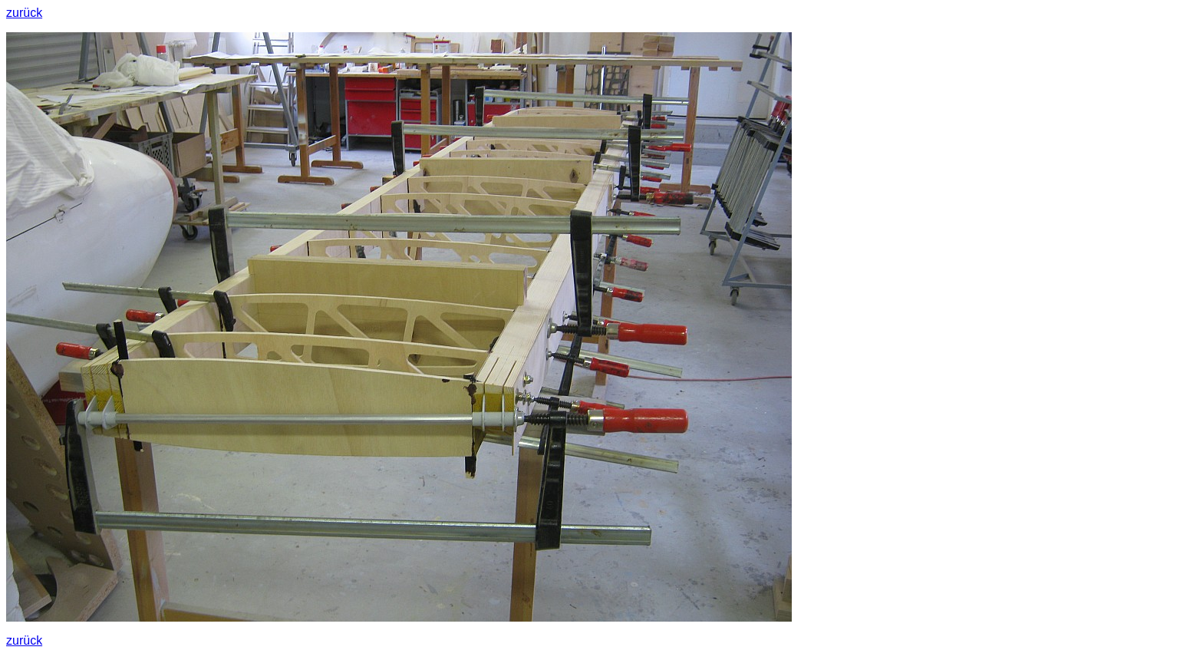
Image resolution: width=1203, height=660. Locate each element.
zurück (24, 12)
